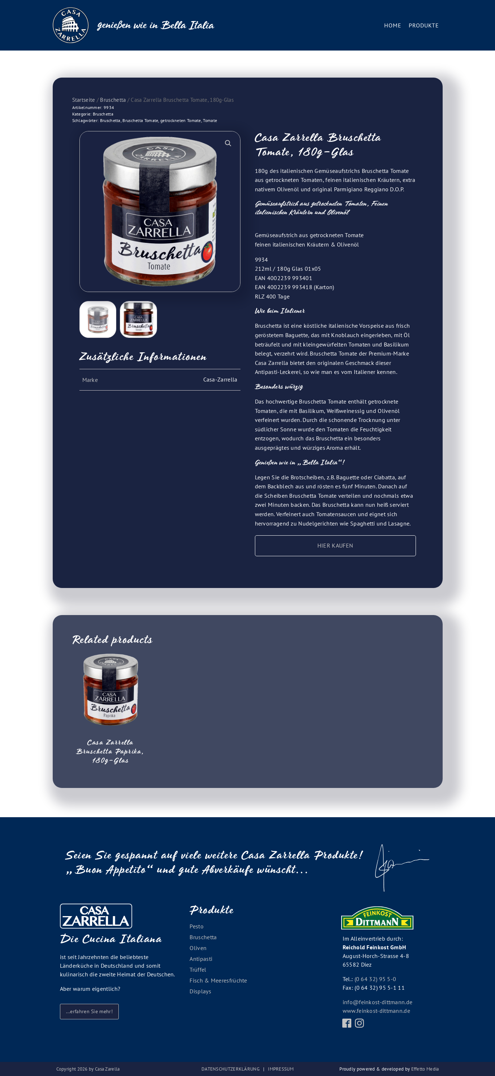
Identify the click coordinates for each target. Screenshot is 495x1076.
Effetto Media (425, 1069)
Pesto (197, 926)
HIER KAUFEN (335, 545)
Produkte (424, 25)
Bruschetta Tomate (140, 120)
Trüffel (198, 969)
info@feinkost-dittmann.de (378, 1002)
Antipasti (201, 958)
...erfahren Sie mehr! (89, 1011)
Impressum (281, 1069)
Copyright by (88, 1069)
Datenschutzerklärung (230, 1069)
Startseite (83, 99)
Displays (200, 991)
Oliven (198, 947)
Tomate (210, 120)
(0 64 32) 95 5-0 (375, 979)
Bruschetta (113, 99)
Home (392, 25)
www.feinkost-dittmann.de (376, 1010)
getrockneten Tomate (180, 120)
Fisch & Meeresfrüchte (218, 980)
